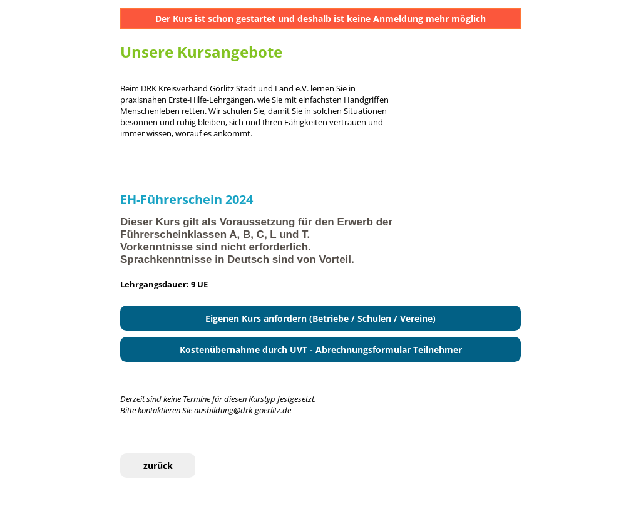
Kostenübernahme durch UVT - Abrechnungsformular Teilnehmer (321, 350)
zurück (158, 465)
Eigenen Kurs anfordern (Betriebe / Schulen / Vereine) (320, 318)
